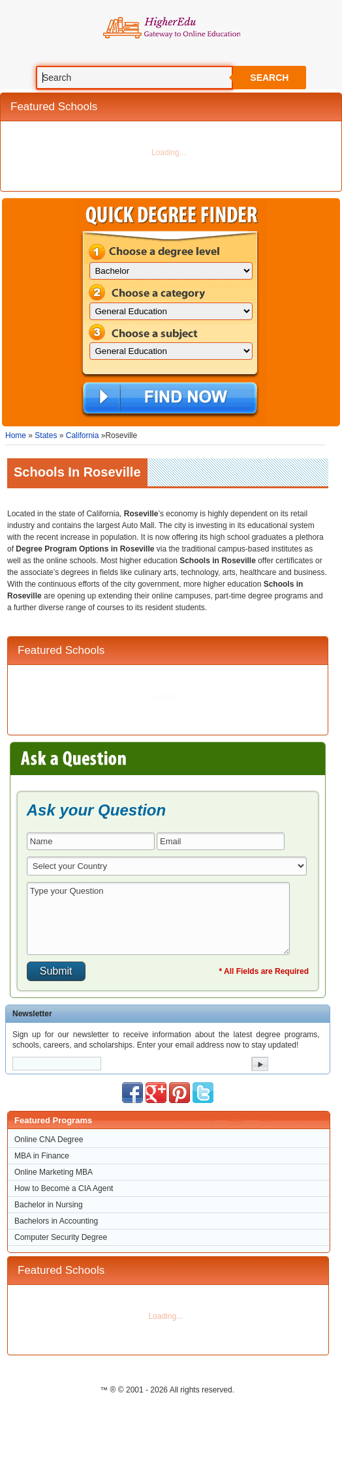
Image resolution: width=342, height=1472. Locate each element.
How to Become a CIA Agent (63, 1188)
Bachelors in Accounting (56, 1221)
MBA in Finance (41, 1155)
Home (15, 435)
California (82, 435)
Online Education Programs (171, 28)
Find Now (170, 399)
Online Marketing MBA (53, 1172)
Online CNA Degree (48, 1139)
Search (269, 77)
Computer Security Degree (60, 1237)
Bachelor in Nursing (48, 1204)
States (46, 435)
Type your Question (158, 918)
